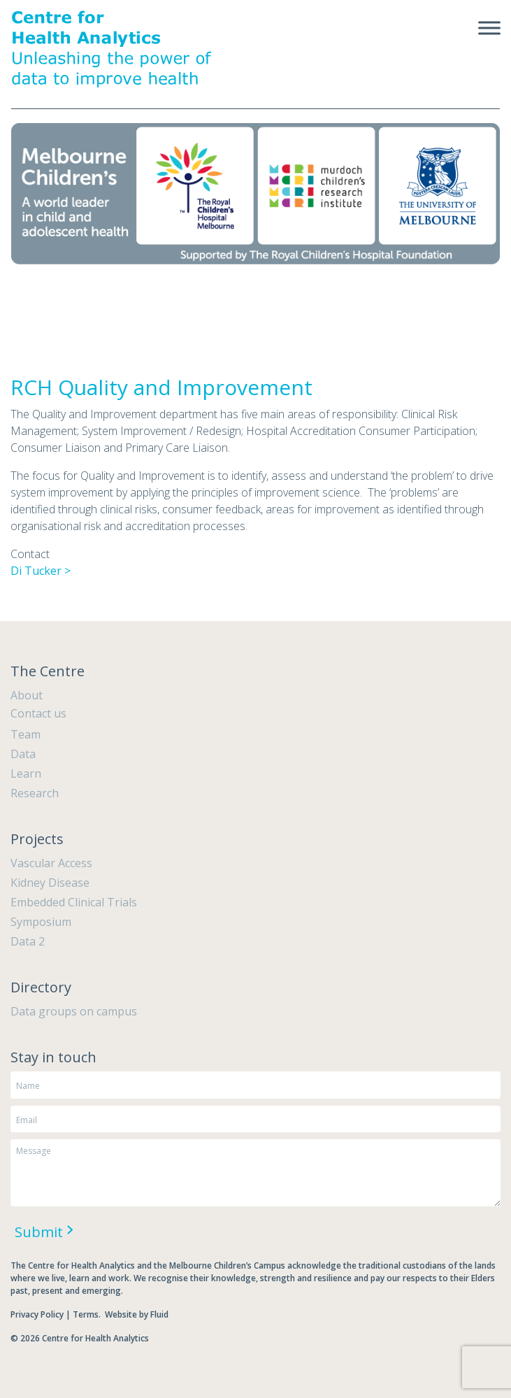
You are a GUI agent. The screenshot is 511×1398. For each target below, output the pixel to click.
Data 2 (27, 941)
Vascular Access (51, 863)
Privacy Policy (37, 1314)
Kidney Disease (49, 882)
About (26, 695)
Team (25, 734)
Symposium (40, 921)
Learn (25, 773)
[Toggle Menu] (489, 27)
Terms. (88, 1314)
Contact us (38, 713)
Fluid (159, 1314)
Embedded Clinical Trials (73, 902)
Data (23, 754)
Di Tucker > (40, 570)
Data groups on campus (73, 1011)
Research (34, 793)
